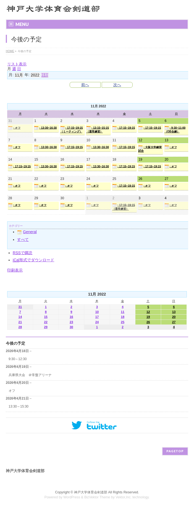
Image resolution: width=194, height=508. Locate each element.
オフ (12, 391)
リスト (17, 64)
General (27, 232)
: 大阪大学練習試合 (150, 148)
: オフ (14, 128)
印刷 (15, 270)
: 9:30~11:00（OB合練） (175, 129)
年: (27, 75)
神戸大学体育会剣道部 (90, 492)
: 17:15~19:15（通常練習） (123, 206)
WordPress (71, 497)
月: (11, 75)
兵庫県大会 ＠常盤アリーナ (30, 375)
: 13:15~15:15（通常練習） (97, 129)
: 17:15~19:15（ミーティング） (71, 129)
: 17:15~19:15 (123, 128)
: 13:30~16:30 (45, 128)
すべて (23, 239)
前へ (85, 85)
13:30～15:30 (18, 406)
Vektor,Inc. (124, 497)
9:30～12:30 (18, 359)
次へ (117, 85)
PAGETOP (175, 451)
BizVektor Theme (97, 497)
